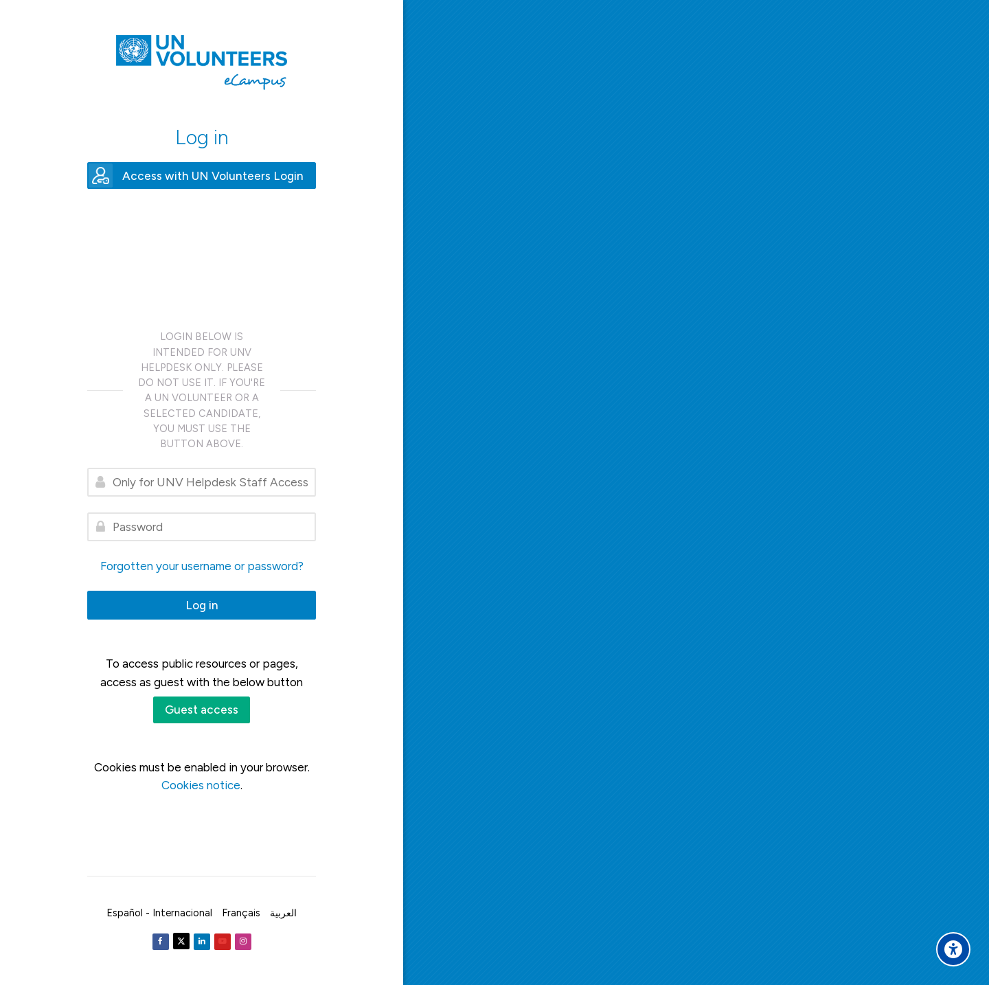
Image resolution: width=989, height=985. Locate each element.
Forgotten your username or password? (202, 566)
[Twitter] (181, 941)
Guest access (201, 709)
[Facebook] (160, 941)
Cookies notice (200, 785)
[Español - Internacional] (159, 912)
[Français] (241, 912)
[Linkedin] (202, 941)
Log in (201, 605)
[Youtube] (222, 941)
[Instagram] (243, 941)
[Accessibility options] (953, 949)
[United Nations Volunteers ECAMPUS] (201, 62)
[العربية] (283, 912)
